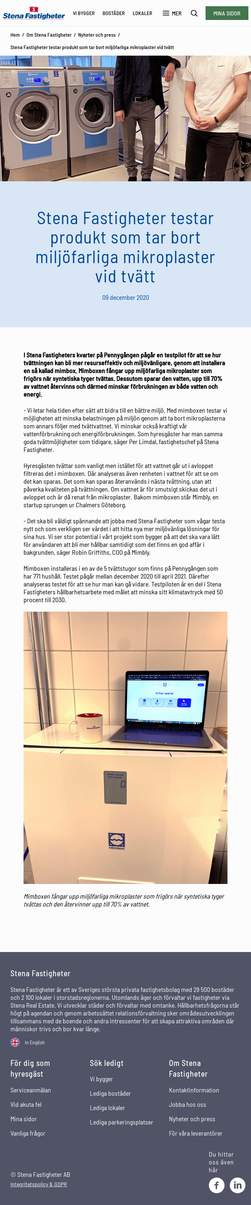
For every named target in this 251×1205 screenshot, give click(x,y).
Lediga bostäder (110, 1093)
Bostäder (114, 13)
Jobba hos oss (187, 1104)
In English (35, 1042)
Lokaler (142, 13)
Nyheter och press (97, 34)
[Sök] (194, 13)
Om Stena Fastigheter (49, 34)
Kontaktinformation (194, 1090)
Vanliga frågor (27, 1133)
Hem (15, 34)
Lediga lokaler (107, 1107)
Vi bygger (84, 13)
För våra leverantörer (196, 1133)
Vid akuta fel (26, 1104)
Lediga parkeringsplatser (121, 1122)
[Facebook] (217, 1185)
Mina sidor (227, 13)
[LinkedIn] (237, 1185)
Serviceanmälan (30, 1090)
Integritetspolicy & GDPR (38, 1184)
